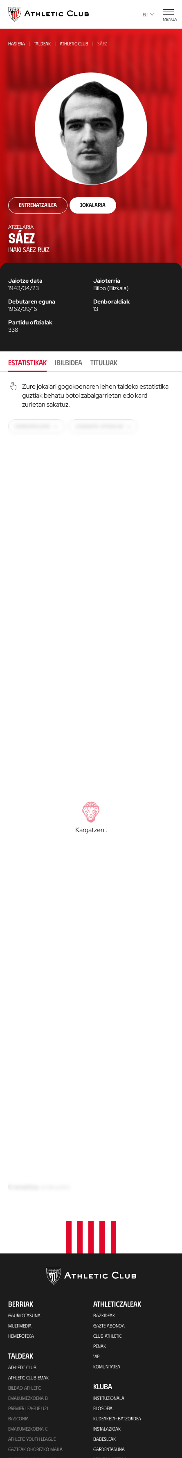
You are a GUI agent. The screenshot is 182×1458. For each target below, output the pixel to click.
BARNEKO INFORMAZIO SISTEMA (124, 1242)
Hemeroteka (21, 1109)
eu (149, 14)
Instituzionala (108, 1171)
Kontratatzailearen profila (123, 1253)
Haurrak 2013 (23, 1293)
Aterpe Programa (112, 1408)
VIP (96, 1129)
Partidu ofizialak (30, 322)
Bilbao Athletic (24, 1160)
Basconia (18, 1191)
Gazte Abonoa (109, 1098)
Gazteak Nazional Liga (32, 1232)
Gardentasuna (109, 1222)
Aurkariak (104, 1315)
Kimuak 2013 (21, 1324)
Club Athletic (107, 1109)
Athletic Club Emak (28, 1150)
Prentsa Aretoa (110, 1232)
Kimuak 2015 (21, 1334)
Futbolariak (106, 1304)
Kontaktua (110, 1428)
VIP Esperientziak (25, 1397)
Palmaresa (105, 1294)
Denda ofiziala (24, 1438)
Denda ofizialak (25, 1448)
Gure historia (107, 1284)
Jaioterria (106, 280)
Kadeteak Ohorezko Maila (36, 1253)
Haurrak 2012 (23, 1273)
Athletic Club (74, 43)
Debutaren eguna (31, 301)
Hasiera (16, 43)
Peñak (99, 1119)
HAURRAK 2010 (23, 1283)
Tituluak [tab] (103, 362)
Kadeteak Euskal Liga (31, 1242)
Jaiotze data (25, 280)
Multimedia (19, 1098)
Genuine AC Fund (25, 1345)
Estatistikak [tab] (27, 362)
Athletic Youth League (32, 1212)
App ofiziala (113, 1449)
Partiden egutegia (27, 1355)
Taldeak (42, 43)
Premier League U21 (28, 1181)
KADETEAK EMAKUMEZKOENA (36, 1263)
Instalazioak (107, 1201)
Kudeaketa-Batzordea (117, 1191)
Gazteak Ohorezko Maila (35, 1222)
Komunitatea (106, 1139)
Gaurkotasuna (24, 1088)
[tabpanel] (91, 794)
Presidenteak (107, 1335)
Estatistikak (105, 1325)
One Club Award (111, 1398)
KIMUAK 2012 (21, 1314)
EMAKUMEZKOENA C (27, 1201)
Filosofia (102, 1181)
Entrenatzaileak (110, 1345)
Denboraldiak (111, 301)
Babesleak (104, 1212)
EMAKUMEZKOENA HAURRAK (36, 1304)
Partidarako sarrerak (32, 1386)
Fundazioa (110, 1365)
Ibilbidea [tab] (68, 362)
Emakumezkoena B (28, 1171)
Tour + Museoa (24, 1407)
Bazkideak (104, 1088)
